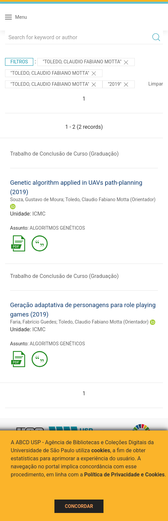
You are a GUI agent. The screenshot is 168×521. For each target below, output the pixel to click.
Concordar (79, 506)
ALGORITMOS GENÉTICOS (57, 228)
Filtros (19, 61)
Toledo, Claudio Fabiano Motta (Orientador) (111, 199)
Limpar (156, 83)
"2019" (118, 84)
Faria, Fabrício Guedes (33, 322)
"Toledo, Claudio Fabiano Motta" (86, 62)
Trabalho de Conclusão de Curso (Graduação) (64, 154)
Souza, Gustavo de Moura (36, 199)
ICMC (38, 214)
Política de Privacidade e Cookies (124, 474)
